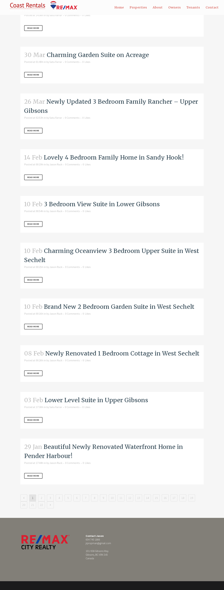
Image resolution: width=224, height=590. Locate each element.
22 (41, 505)
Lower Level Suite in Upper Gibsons (96, 400)
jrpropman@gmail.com (98, 543)
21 (32, 505)
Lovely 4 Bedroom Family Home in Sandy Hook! (114, 157)
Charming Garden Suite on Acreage (98, 55)
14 (147, 498)
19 (191, 498)
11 (121, 498)
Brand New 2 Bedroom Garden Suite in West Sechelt (119, 306)
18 (182, 498)
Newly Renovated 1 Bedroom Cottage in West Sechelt (122, 353)
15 (156, 498)
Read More (33, 28)
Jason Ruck (56, 164)
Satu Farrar (56, 15)
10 (112, 498)
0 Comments (72, 15)
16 (165, 498)
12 (129, 498)
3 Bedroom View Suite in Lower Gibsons (102, 204)
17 (174, 498)
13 (138, 498)
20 (23, 505)
